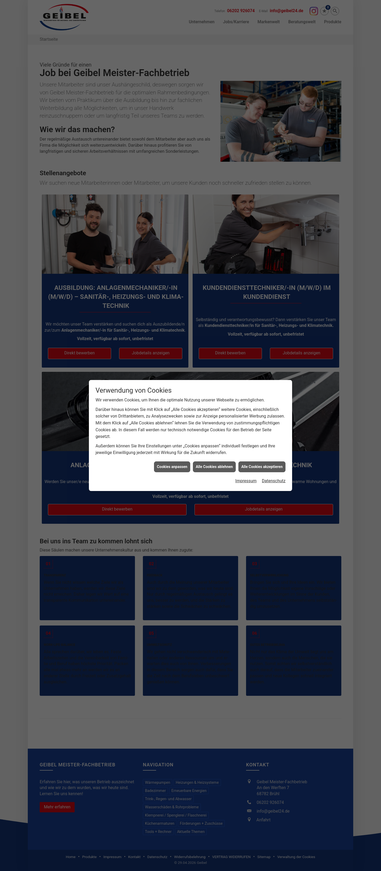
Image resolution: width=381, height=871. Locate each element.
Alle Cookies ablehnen (214, 399)
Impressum (246, 413)
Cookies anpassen (172, 399)
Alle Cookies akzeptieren (262, 399)
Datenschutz (273, 413)
